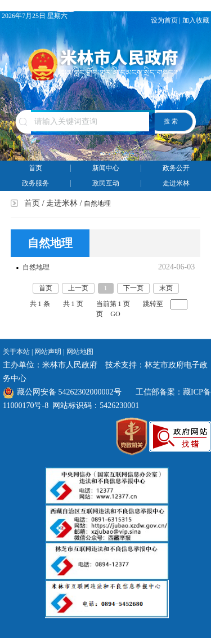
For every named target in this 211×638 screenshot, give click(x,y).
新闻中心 (105, 168)
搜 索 (171, 121)
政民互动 (105, 183)
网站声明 (47, 352)
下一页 (133, 288)
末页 (166, 288)
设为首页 (164, 20)
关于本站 (16, 352)
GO (115, 314)
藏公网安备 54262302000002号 (62, 392)
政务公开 (176, 168)
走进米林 (176, 183)
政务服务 (35, 183)
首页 (35, 168)
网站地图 (79, 352)
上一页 (78, 288)
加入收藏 (196, 20)
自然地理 (36, 267)
